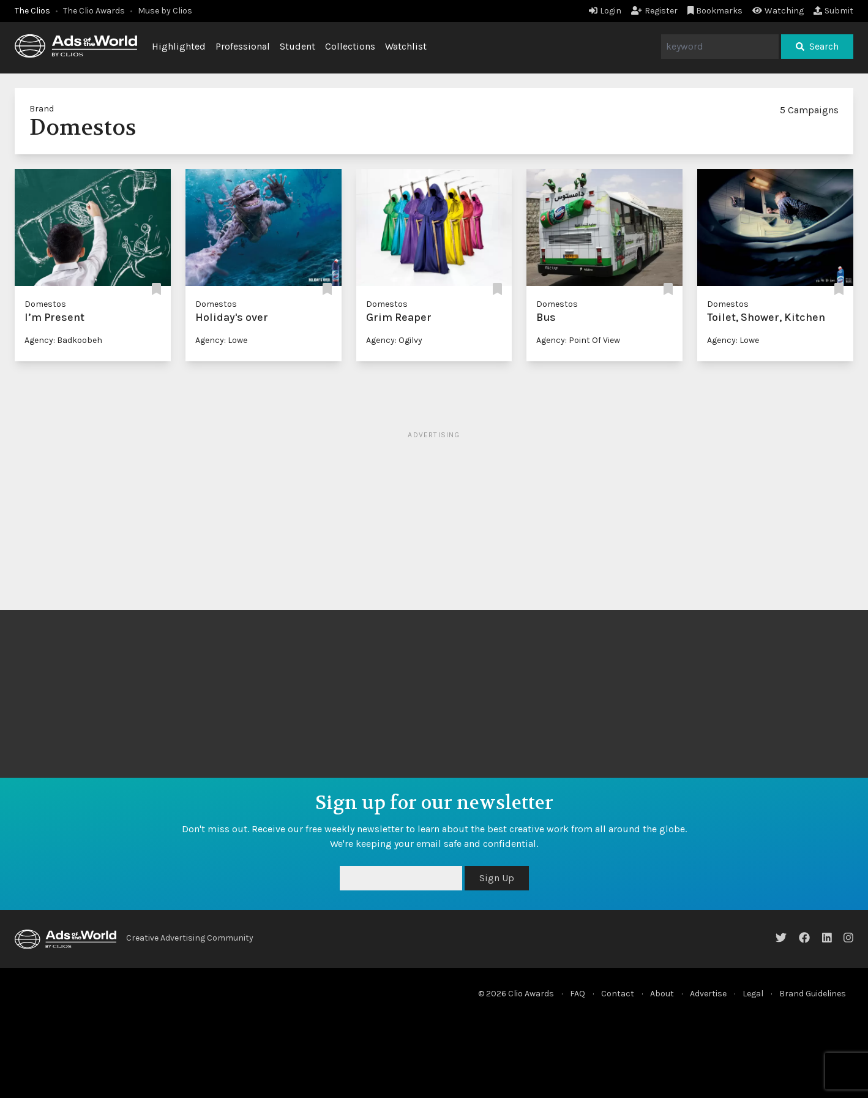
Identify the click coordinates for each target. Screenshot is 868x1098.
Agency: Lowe (221, 340)
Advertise (708, 993)
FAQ (577, 993)
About (662, 993)
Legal (753, 993)
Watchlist (406, 46)
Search (817, 46)
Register (654, 11)
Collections (350, 46)
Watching (778, 11)
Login (605, 11)
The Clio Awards (94, 11)
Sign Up (496, 878)
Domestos (45, 304)
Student (297, 46)
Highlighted (179, 46)
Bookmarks (715, 11)
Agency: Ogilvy (394, 340)
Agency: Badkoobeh (63, 340)
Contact (617, 993)
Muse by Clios (165, 11)
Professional (242, 46)
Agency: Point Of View (578, 340)
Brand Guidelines (812, 993)
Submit (833, 11)
